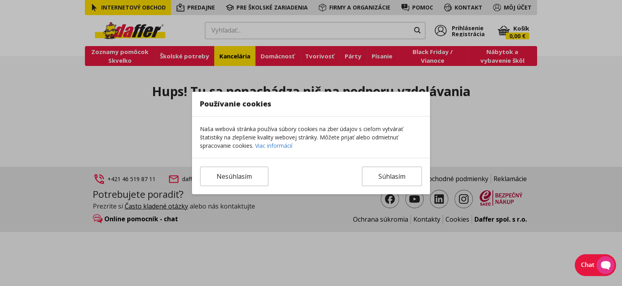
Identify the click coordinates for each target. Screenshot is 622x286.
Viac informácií (273, 145)
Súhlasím (391, 176)
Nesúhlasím (234, 176)
